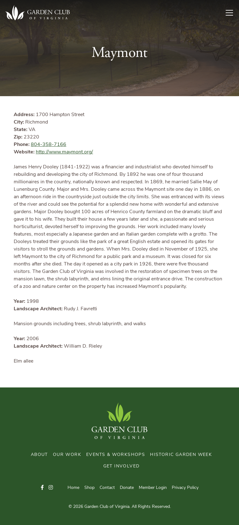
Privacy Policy (185, 487)
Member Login (153, 487)
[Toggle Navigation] (232, 13)
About (39, 454)
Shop (89, 487)
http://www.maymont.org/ (64, 152)
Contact (107, 487)
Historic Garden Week (181, 454)
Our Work (67, 454)
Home (73, 487)
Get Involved (121, 466)
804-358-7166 (48, 144)
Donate (127, 487)
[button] (42, 488)
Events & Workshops (115, 454)
